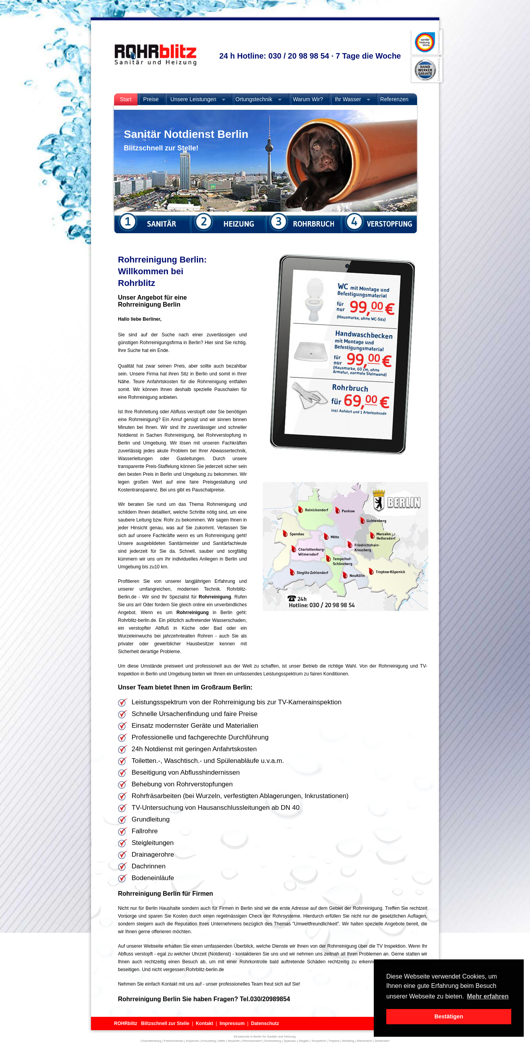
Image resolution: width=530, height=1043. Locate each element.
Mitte (221, 1041)
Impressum (231, 1023)
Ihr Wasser (349, 99)
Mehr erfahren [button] (488, 996)
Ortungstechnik (256, 99)
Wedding (348, 1041)
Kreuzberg (209, 1041)
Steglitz (303, 1041)
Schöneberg (272, 1041)
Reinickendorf (252, 1041)
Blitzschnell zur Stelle (165, 1023)
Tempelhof (318, 1041)
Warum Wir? (307, 99)
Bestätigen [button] (448, 1016)
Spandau (290, 1041)
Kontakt (204, 1023)
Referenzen (394, 99)
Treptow (333, 1041)
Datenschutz (265, 1023)
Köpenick (192, 1041)
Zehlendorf (382, 1041)
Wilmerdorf (364, 1041)
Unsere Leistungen (194, 99)
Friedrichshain (174, 1041)
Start (126, 99)
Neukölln (234, 1041)
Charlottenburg (151, 1041)
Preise (151, 99)
